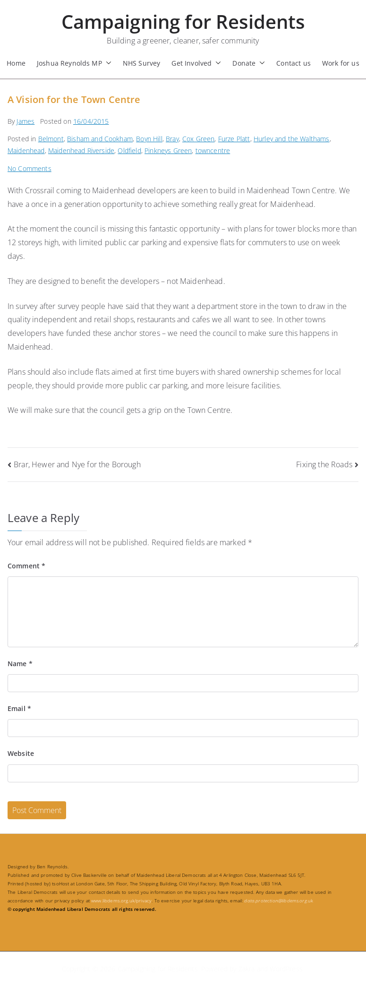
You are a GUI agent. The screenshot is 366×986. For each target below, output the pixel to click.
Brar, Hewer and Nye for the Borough (77, 464)
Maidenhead (26, 150)
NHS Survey (142, 63)
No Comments (29, 168)
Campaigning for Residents (183, 21)
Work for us (340, 63)
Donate (248, 63)
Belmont (51, 138)
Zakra (246, 968)
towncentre (213, 150)
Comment (26, 565)
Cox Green (198, 138)
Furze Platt (234, 138)
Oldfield (129, 150)
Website (21, 753)
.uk (278, 900)
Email (19, 708)
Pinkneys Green (168, 150)
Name (20, 663)
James (25, 121)
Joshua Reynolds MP (74, 63)
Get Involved (196, 63)
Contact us (293, 63)
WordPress (286, 968)
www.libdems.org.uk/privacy (121, 900)
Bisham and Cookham (100, 138)
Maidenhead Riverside (81, 150)
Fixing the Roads (324, 464)
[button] (106, 63)
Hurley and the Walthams (292, 138)
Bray (172, 138)
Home (16, 63)
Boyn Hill (149, 138)
